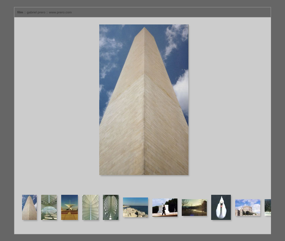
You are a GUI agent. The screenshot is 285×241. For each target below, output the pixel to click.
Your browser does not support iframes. (142, 105)
